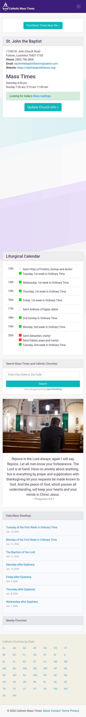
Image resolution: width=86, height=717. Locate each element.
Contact (56, 710)
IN (4, 661)
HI (45, 654)
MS (35, 668)
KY (34, 661)
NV (4, 675)
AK (14, 648)
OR (24, 682)
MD (65, 661)
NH (14, 675)
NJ (24, 675)
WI (4, 695)
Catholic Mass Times (19, 6)
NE (65, 668)
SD (65, 682)
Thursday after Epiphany (20, 589)
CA (45, 648)
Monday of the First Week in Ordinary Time (31, 539)
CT (65, 648)
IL (65, 654)
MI (14, 668)
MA (4, 668)
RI (45, 682)
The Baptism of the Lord (20, 552)
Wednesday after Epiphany (22, 601)
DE (4, 654)
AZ (24, 648)
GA (34, 654)
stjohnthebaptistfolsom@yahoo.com (36, 63)
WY (14, 695)
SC (55, 682)
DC (14, 654)
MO (45, 668)
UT (24, 688)
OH (4, 682)
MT (55, 668)
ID (55, 654)
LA (45, 661)
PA (34, 682)
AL (4, 648)
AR (34, 648)
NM (35, 675)
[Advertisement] (43, 145)
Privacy (74, 710)
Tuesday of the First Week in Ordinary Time (31, 527)
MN (24, 668)
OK (14, 682)
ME (55, 661)
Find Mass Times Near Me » (43, 25)
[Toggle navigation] (78, 6)
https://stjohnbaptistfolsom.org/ (36, 67)
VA (45, 688)
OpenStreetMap (54, 389)
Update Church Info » (43, 107)
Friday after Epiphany (18, 577)
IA (14, 661)
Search (43, 383)
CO (55, 648)
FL (24, 654)
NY (45, 675)
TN (4, 688)
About (46, 710)
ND (65, 675)
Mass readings (42, 96)
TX (14, 688)
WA (55, 688)
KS (24, 661)
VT (34, 688)
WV (65, 688)
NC (55, 675)
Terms (65, 710)
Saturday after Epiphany (20, 564)
